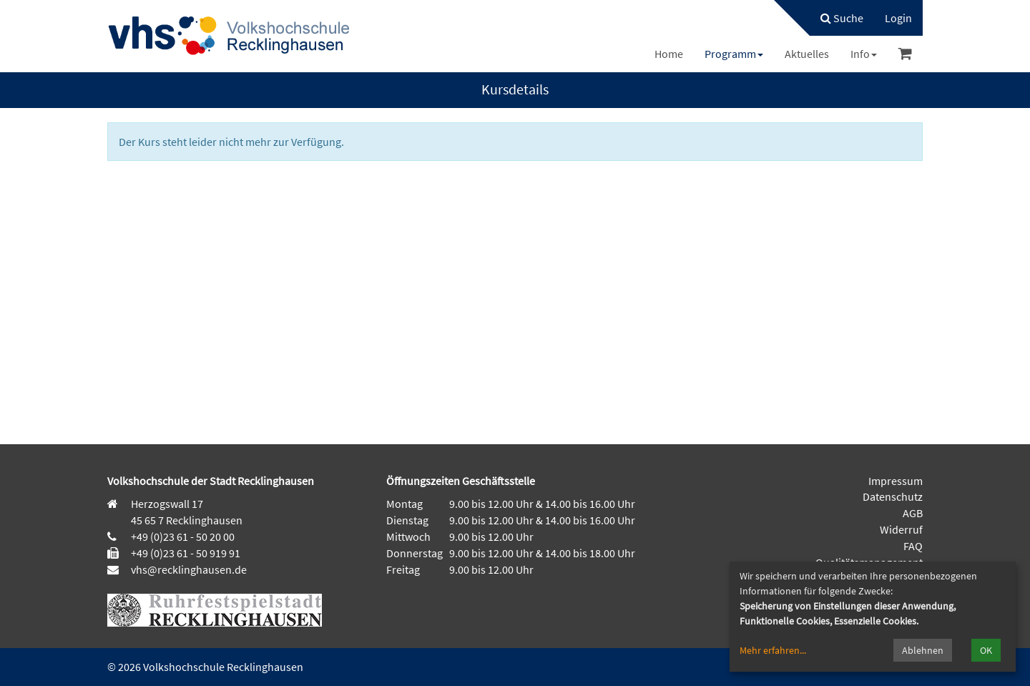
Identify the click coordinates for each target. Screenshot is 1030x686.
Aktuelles (807, 53)
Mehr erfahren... (773, 650)
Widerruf (901, 529)
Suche (841, 18)
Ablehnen (922, 650)
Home (668, 53)
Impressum (895, 481)
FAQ (913, 546)
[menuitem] (834, 18)
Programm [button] (734, 53)
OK (986, 650)
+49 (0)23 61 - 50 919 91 (185, 553)
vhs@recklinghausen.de (188, 569)
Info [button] (863, 53)
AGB (913, 513)
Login (898, 18)
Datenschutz (893, 496)
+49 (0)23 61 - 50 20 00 (183, 536)
